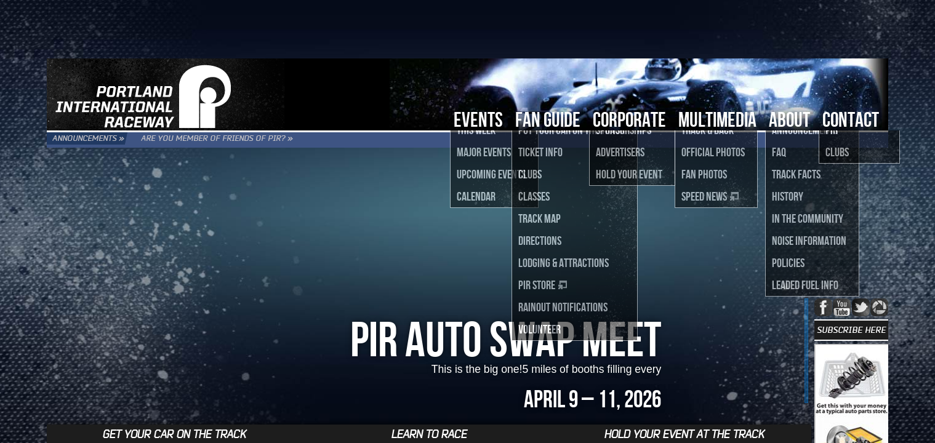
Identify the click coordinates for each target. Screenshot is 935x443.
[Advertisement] (468, 27)
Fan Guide (547, 119)
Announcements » (103, 140)
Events (478, 119)
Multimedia (717, 119)
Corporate (629, 119)
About (789, 119)
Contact (850, 119)
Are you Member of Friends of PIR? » (269, 140)
